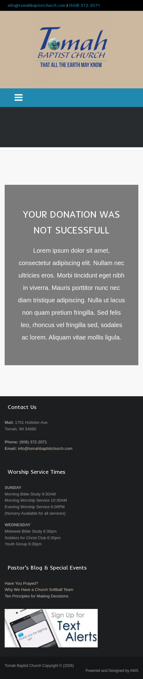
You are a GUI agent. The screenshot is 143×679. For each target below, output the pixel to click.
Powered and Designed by (112, 670)
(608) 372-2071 (84, 5)
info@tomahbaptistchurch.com (45, 448)
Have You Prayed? (21, 583)
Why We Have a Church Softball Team (39, 589)
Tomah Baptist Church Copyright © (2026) (39, 665)
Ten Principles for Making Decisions (36, 596)
